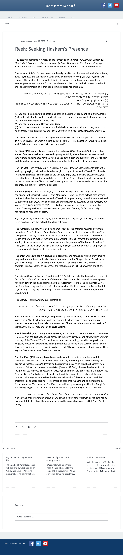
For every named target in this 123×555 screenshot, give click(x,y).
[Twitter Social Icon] (110, 5)
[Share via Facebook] (16, 426)
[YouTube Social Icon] (116, 5)
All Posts (6, 24)
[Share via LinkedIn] (28, 426)
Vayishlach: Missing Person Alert (19, 459)
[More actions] (106, 41)
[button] (117, 24)
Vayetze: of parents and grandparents (57, 459)
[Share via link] (35, 426)
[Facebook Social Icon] (103, 5)
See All (117, 448)
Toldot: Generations (96, 457)
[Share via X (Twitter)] (22, 426)
